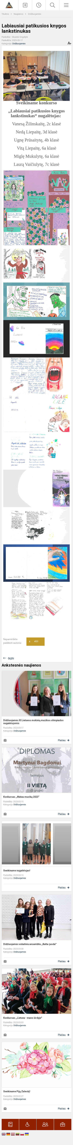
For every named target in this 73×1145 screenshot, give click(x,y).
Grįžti (11, 658)
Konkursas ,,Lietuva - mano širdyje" (22, 1018)
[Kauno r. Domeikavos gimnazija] (9, 4)
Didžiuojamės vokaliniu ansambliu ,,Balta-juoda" (29, 944)
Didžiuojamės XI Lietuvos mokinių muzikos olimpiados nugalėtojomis (33, 722)
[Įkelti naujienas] (25, 5)
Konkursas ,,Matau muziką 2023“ (21, 797)
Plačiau (62, 740)
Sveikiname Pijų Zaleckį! (16, 1091)
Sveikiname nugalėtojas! (16, 870)
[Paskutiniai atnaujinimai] (39, 5)
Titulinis (5, 14)
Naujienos (19, 14)
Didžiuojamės (34, 14)
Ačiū (33, 641)
